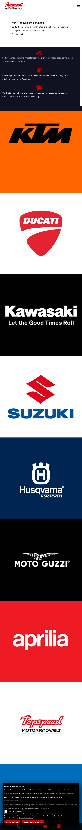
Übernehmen (12, 823)
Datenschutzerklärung (14, 801)
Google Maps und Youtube (16, 812)
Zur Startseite (18, 34)
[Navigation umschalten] (78, 6)
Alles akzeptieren (33, 823)
